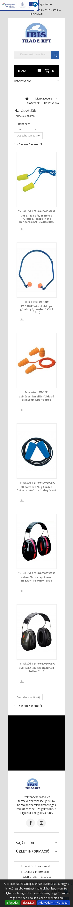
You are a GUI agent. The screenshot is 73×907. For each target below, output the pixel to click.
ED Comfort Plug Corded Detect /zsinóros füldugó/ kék (36, 488)
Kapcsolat (44, 866)
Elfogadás (12, 902)
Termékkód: (36, 211)
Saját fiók (25, 843)
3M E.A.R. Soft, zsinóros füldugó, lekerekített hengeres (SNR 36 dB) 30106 (36, 218)
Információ (22, 81)
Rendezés (24, 124)
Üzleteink (27, 866)
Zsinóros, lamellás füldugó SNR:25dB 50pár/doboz (36, 398)
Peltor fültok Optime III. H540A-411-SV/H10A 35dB (36, 579)
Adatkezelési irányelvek (36, 877)
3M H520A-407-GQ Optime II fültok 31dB (36, 669)
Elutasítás (29, 902)
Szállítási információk (37, 872)
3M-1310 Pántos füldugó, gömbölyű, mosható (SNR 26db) (36, 309)
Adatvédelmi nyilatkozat (54, 902)
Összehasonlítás (19, 229)
